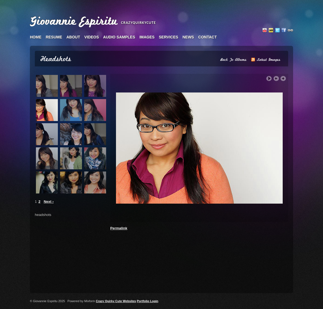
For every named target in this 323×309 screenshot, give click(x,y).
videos (91, 37)
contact (207, 37)
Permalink (118, 228)
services (168, 37)
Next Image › (283, 78)
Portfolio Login (147, 301)
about (73, 37)
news (188, 37)
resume (54, 37)
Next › (48, 202)
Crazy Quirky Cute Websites (116, 301)
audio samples (119, 37)
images (146, 37)
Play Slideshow (269, 78)
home (35, 37)
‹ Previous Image (276, 78)
